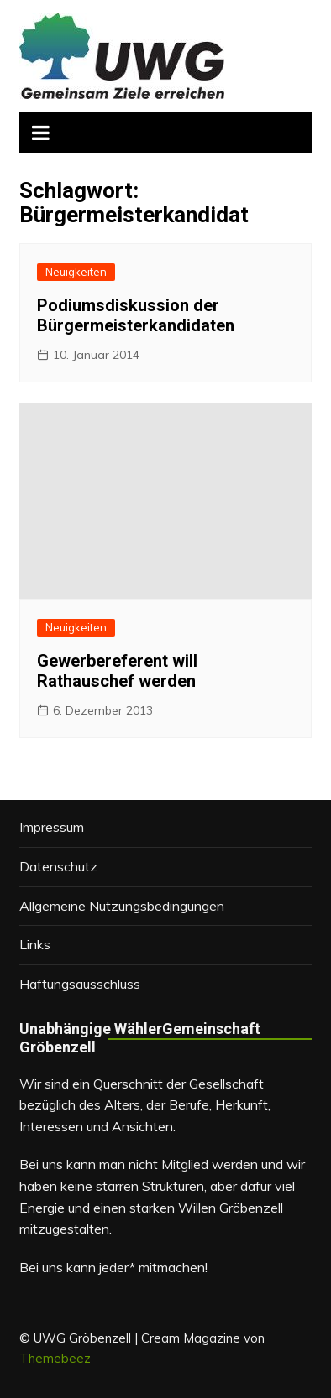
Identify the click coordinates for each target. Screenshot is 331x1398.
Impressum (51, 827)
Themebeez (55, 1358)
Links (34, 944)
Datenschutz (58, 866)
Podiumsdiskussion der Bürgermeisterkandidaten (135, 315)
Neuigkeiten (76, 271)
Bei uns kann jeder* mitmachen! (113, 1267)
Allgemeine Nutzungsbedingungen (121, 905)
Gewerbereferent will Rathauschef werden (117, 671)
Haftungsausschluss (79, 983)
